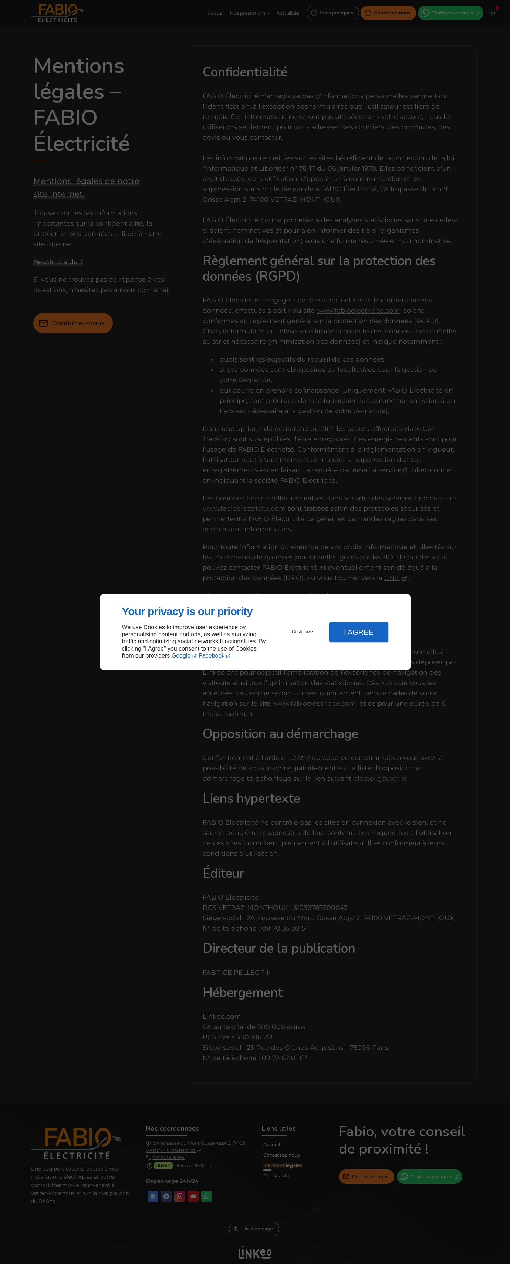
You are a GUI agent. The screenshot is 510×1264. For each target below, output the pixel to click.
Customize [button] (302, 631)
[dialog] (255, 632)
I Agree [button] (359, 632)
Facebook (211, 655)
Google (181, 655)
